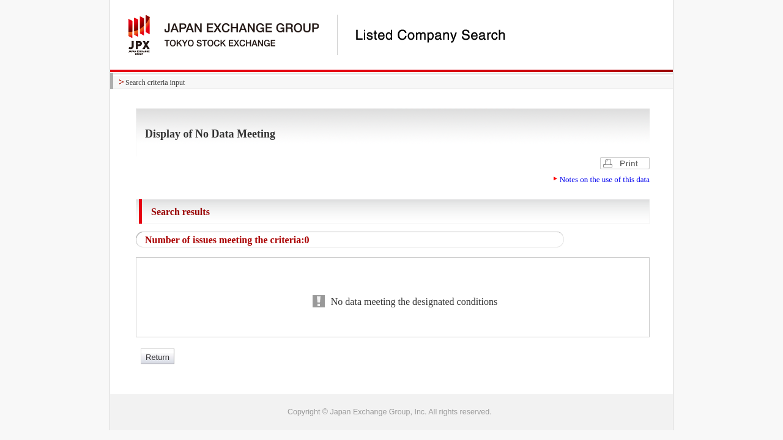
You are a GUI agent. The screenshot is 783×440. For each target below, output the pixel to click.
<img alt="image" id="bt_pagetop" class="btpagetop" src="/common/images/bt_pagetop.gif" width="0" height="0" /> (391, 412)
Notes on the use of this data (605, 179)
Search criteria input (155, 82)
